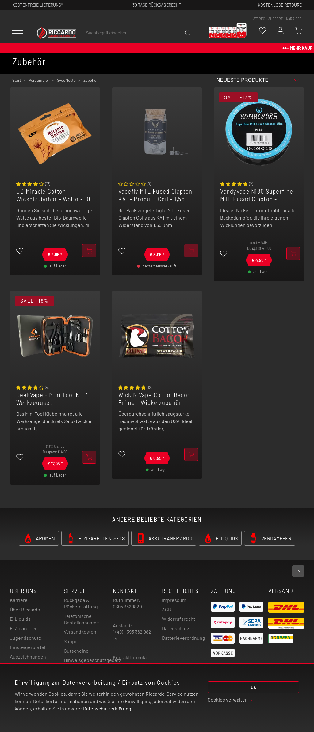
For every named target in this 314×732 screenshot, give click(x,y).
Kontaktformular (130, 657)
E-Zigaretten (24, 628)
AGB (166, 609)
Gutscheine (76, 651)
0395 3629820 (127, 606)
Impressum (174, 600)
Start (16, 80)
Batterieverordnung (183, 638)
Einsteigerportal (27, 647)
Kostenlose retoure (280, 5)
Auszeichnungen (28, 656)
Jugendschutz (25, 638)
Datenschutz (175, 628)
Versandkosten (80, 632)
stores (259, 18)
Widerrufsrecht (178, 619)
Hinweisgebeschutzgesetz (92, 660)
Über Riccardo (25, 609)
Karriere (294, 18)
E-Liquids (20, 619)
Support (72, 641)
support (275, 18)
